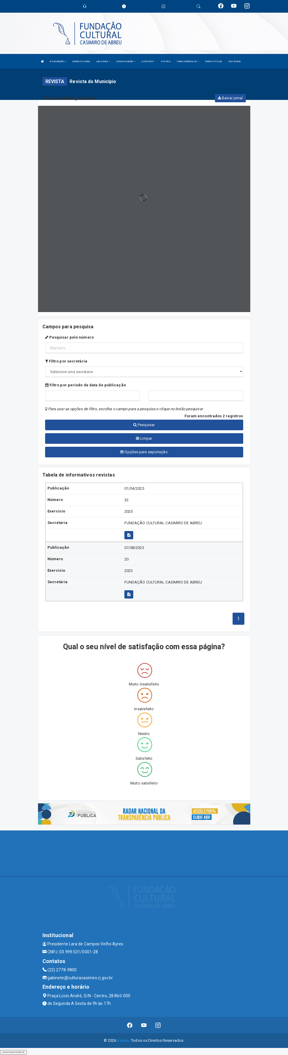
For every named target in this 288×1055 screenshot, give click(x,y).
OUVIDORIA (234, 61)
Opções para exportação (143, 452)
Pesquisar (144, 425)
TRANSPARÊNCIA (188, 61)
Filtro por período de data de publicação (85, 385)
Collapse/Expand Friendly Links (13, 1052)
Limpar (144, 438)
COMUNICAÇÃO (125, 61)
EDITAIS (166, 61)
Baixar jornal (230, 98)
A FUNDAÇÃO (58, 61)
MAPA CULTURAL (81, 61)
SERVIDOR (148, 61)
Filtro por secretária (66, 361)
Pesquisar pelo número (69, 337)
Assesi (123, 1040)
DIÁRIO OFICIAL (214, 61)
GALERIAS (103, 61)
